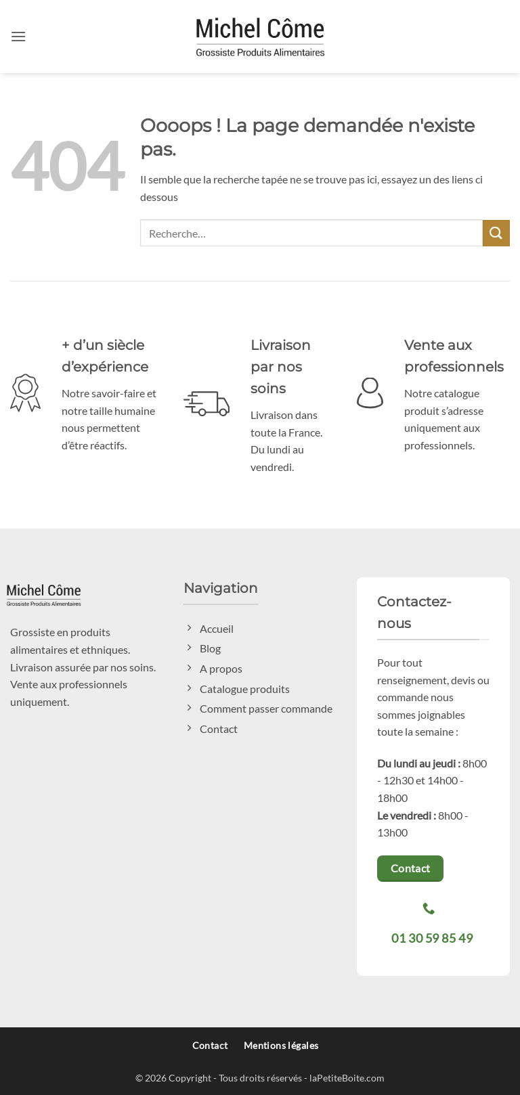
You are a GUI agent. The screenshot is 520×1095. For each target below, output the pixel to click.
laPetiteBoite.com (347, 1077)
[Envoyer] (496, 233)
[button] (18, 36)
